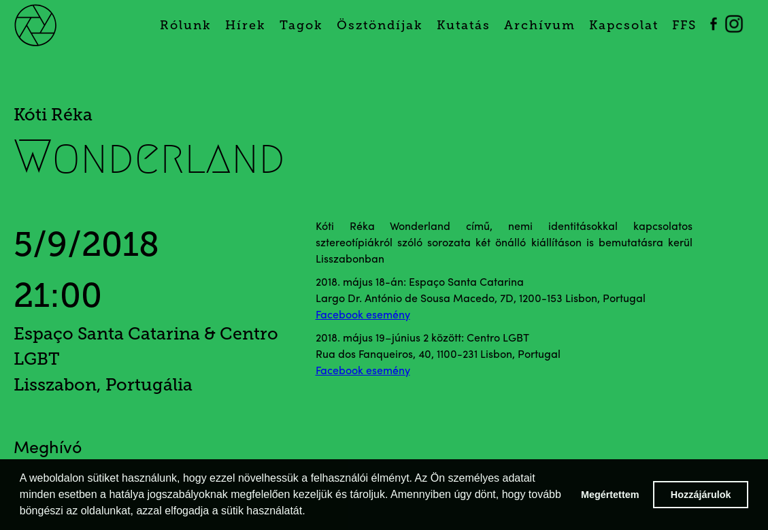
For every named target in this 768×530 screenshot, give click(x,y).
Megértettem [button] (610, 494)
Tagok (301, 25)
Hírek (245, 25)
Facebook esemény (363, 315)
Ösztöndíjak (380, 25)
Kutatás (463, 25)
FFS (684, 25)
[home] (52, 24)
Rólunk (186, 25)
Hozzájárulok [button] (701, 494)
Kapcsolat (623, 25)
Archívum (539, 25)
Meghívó (48, 448)
